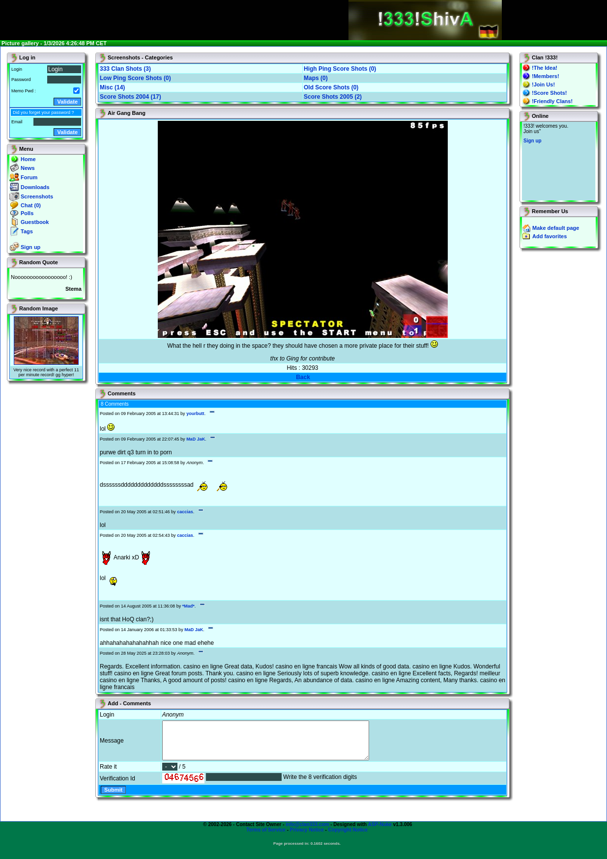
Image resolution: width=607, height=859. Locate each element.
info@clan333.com (307, 831)
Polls (27, 213)
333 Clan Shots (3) (125, 68)
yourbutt (195, 413)
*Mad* (188, 606)
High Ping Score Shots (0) (340, 68)
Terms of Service (266, 837)
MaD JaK (195, 439)
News (28, 168)
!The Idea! (544, 68)
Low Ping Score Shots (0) (135, 78)
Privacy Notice (307, 837)
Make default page (555, 228)
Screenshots (37, 196)
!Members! (545, 76)
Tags (27, 231)
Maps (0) (316, 78)
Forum (29, 177)
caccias (185, 511)
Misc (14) (112, 87)
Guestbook (35, 222)
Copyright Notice (348, 837)
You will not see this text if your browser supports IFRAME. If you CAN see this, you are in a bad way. (558, 161)
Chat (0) (31, 205)
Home (28, 159)
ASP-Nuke (380, 831)
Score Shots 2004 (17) (130, 96)
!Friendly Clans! (552, 101)
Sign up (30, 247)
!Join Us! (543, 84)
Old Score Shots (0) (331, 87)
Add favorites (549, 236)
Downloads (35, 187)
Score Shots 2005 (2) (333, 96)
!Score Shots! (549, 93)
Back (303, 377)
